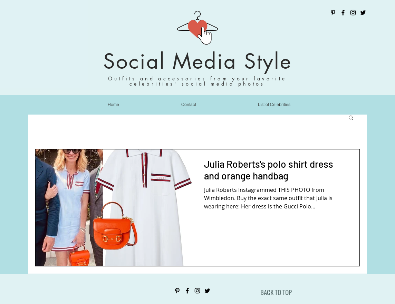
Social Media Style (197, 61)
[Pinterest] (333, 12)
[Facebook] (343, 12)
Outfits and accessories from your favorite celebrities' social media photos (197, 81)
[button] (351, 118)
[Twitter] (363, 12)
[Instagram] (353, 12)
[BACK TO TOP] (276, 292)
